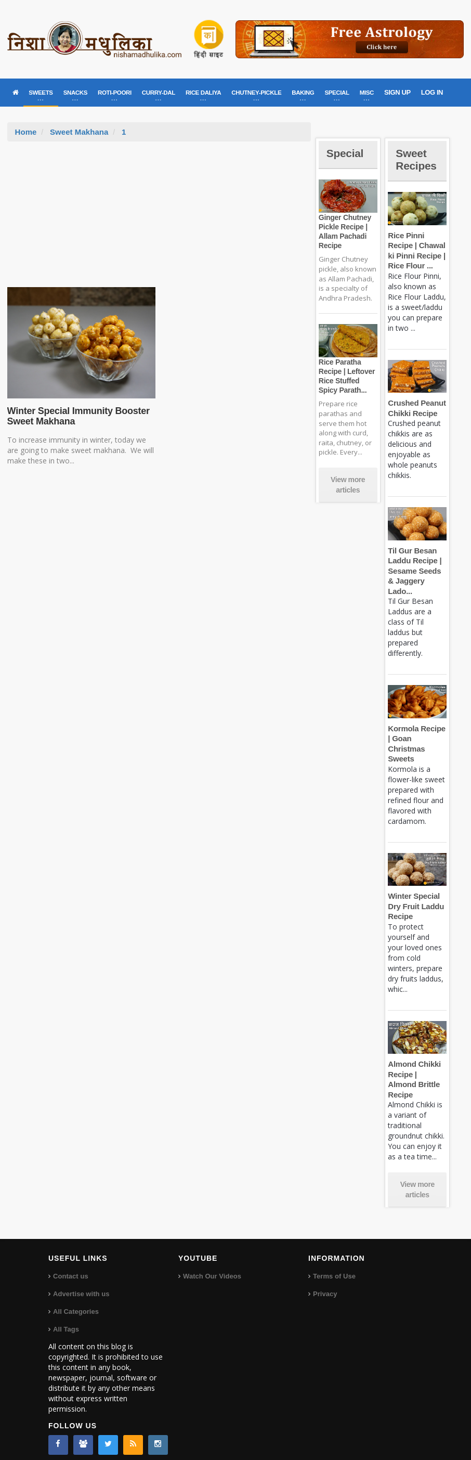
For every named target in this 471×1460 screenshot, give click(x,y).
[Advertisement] (159, 219)
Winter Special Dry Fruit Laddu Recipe (415, 906)
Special (345, 153)
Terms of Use (334, 1266)
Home (26, 131)
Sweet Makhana (79, 131)
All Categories (75, 1301)
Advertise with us (81, 1283)
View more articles (348, 484)
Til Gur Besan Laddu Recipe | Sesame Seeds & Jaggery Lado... (414, 571)
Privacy (325, 1283)
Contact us (70, 1266)
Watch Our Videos (212, 1266)
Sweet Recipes (417, 159)
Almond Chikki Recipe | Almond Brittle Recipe (417, 1074)
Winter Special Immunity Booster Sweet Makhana (77, 416)
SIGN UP (397, 92)
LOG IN (432, 92)
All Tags (66, 1319)
